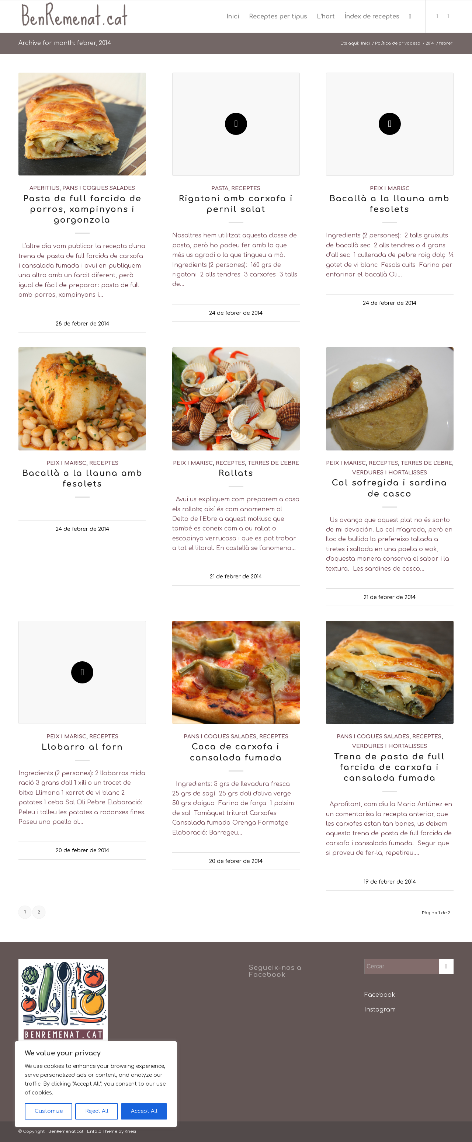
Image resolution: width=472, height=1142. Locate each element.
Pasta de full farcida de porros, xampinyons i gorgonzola (82, 209)
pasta (219, 188)
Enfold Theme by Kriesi (111, 1131)
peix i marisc (390, 188)
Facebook (379, 995)
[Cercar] (410, 16)
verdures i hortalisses (389, 473)
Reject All (96, 1111)
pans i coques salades (98, 188)
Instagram (380, 1009)
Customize (49, 1111)
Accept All (144, 1111)
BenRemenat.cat (65, 1131)
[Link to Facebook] (436, 16)
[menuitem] (233, 16)
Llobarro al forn (82, 747)
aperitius (44, 188)
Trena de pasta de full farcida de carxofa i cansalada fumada (389, 767)
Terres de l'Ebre (273, 463)
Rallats (236, 473)
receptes (245, 188)
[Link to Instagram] (448, 16)
